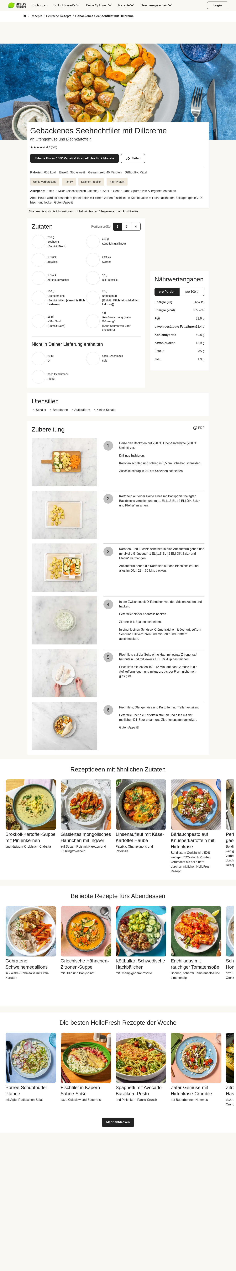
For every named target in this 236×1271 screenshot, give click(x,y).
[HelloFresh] (17, 5)
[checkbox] (31, 147)
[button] (86, 226)
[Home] (24, 16)
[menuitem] (18, 5)
